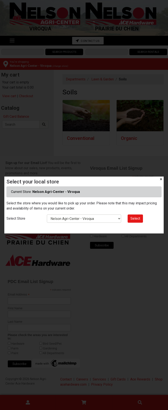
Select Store (15, 218)
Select (135, 218)
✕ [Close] (161, 179)
